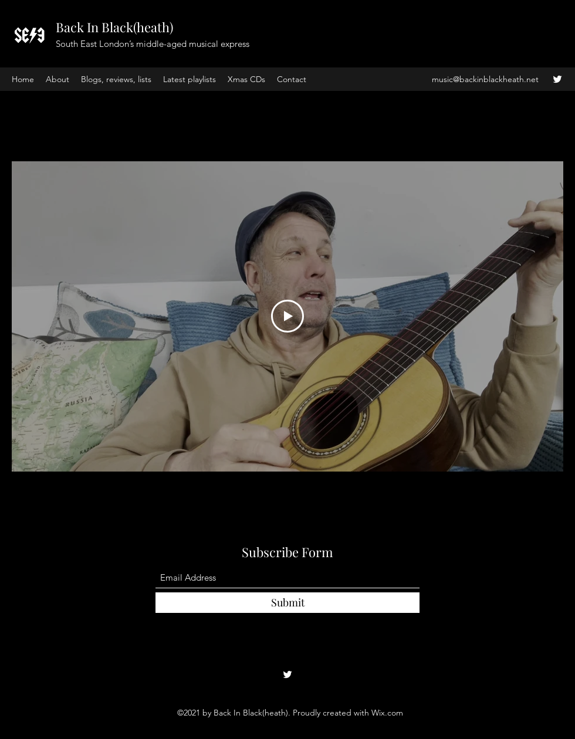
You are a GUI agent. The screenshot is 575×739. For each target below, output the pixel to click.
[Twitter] (557, 79)
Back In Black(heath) (114, 27)
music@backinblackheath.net (485, 79)
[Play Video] (287, 316)
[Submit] (287, 602)
